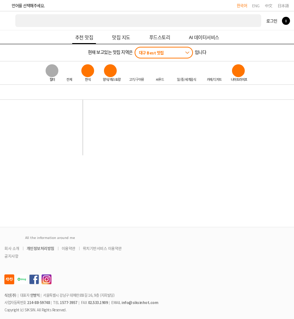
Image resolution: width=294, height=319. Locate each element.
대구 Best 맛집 (151, 53)
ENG (256, 5)
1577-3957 (68, 302)
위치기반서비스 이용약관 (102, 248)
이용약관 (69, 248)
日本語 (283, 5)
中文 (268, 5)
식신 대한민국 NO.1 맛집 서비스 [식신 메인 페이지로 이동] (8, 20)
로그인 (271, 21)
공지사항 (11, 256)
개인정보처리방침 (40, 248)
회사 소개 (11, 248)
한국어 (242, 5)
